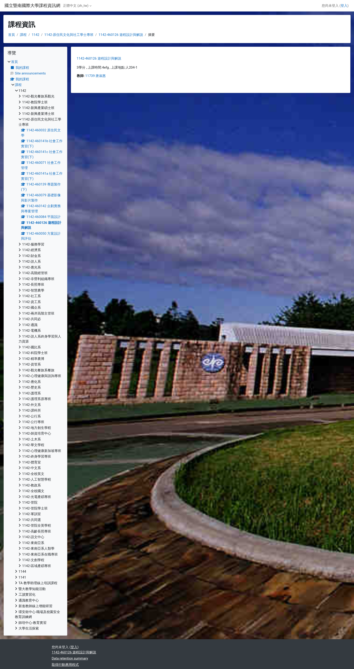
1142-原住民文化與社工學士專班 (68, 35)
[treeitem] (35, 345)
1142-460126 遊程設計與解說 (120, 35)
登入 (344, 6)
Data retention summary (70, 658)
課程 (23, 35)
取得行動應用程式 (65, 665)
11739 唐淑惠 (95, 76)
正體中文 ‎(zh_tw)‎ (75, 6)
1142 (35, 35)
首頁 (11, 35)
